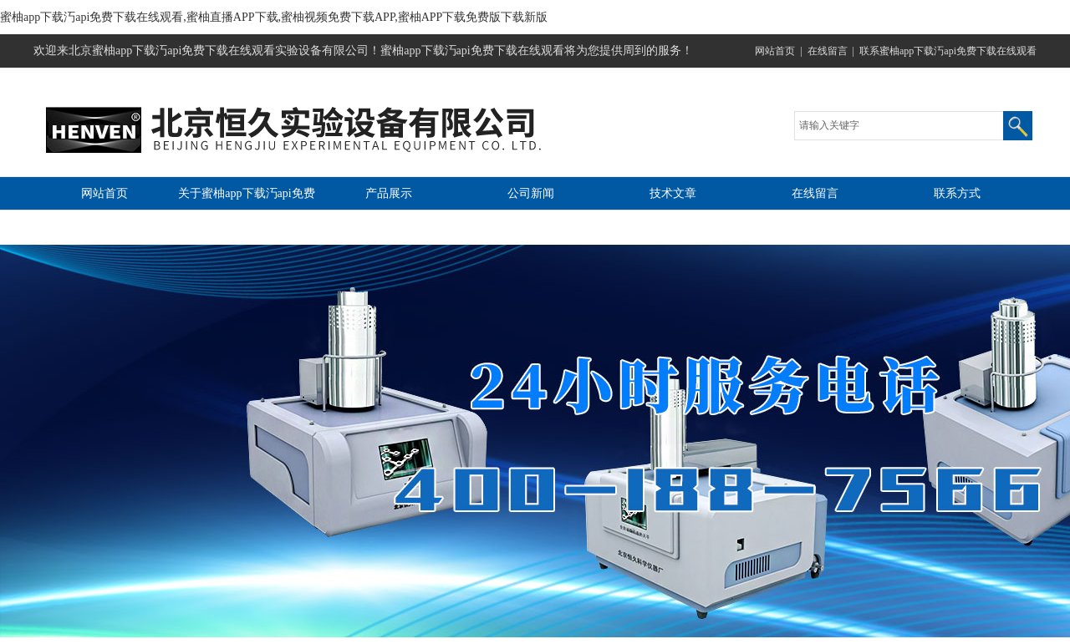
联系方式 (957, 193)
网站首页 (775, 51)
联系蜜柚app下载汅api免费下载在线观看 (948, 51)
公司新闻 (530, 193)
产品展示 (388, 193)
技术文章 (673, 193)
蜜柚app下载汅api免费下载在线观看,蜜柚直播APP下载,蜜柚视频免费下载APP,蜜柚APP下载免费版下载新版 (274, 17)
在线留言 (828, 51)
